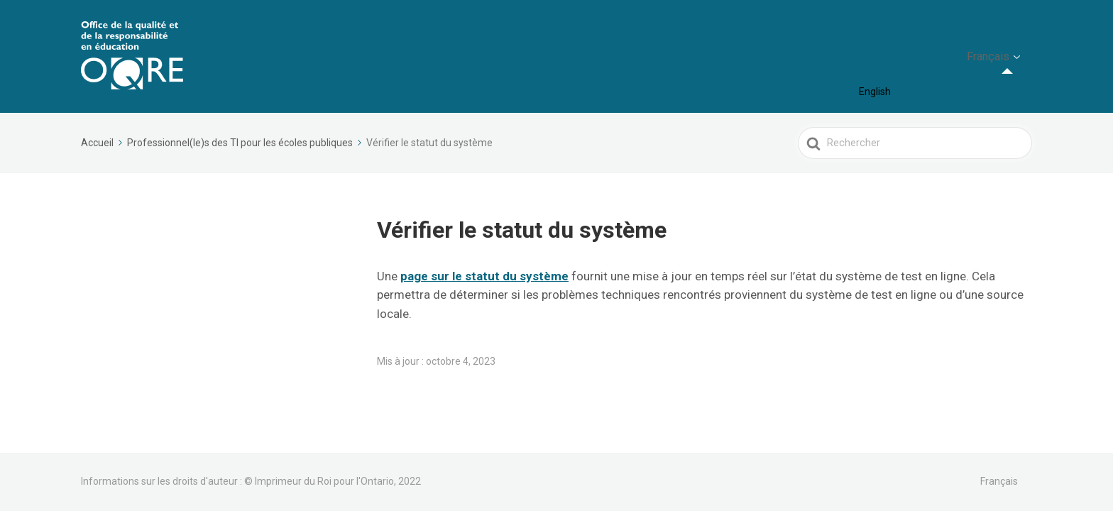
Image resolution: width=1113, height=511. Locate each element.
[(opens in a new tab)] (484, 276)
